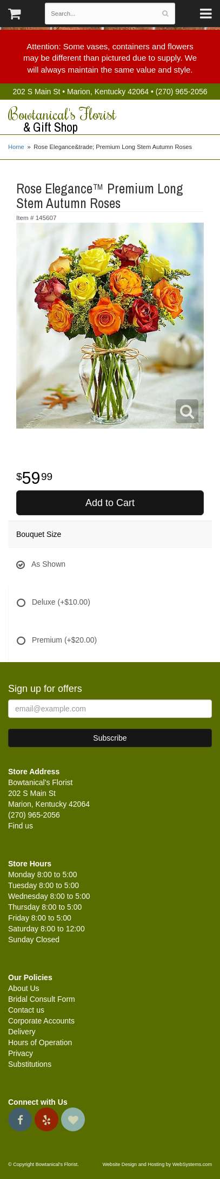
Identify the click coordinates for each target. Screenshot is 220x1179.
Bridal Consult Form (41, 999)
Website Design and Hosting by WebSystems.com (157, 1164)
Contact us (26, 1010)
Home (16, 147)
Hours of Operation (40, 1042)
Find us (20, 825)
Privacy (20, 1053)
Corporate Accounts (41, 1020)
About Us (23, 988)
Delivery (22, 1031)
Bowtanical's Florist (110, 119)
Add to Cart (110, 502)
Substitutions (29, 1064)
